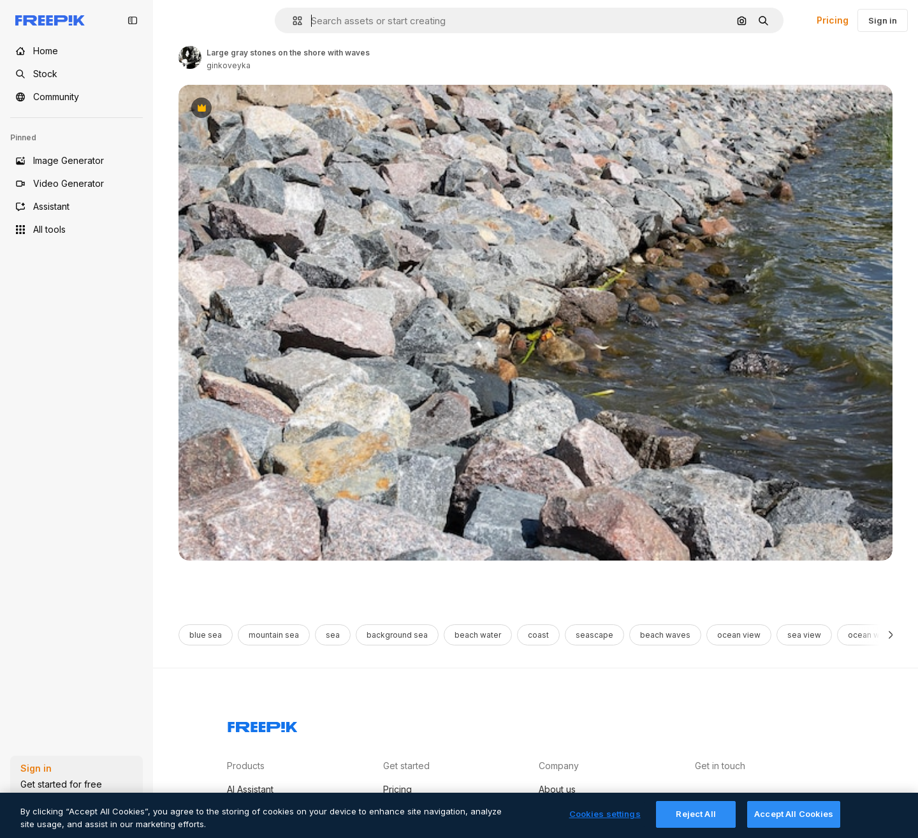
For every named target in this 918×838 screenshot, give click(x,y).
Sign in (882, 20)
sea (333, 635)
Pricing (833, 20)
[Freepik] (50, 20)
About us (557, 789)
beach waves (665, 635)
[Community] (76, 97)
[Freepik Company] (262, 724)
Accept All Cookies (793, 824)
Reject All (695, 824)
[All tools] (76, 229)
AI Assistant (250, 789)
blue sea (205, 635)
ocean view (739, 635)
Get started (406, 765)
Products (246, 765)
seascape (594, 635)
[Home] (76, 51)
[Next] (891, 634)
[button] (292, 21)
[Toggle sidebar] (132, 20)
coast (538, 635)
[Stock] (76, 74)
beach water (478, 635)
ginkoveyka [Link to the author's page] (229, 65)
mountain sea (274, 635)
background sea (397, 635)
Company (559, 765)
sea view (804, 635)
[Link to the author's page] (189, 57)
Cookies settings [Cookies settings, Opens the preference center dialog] (605, 824)
